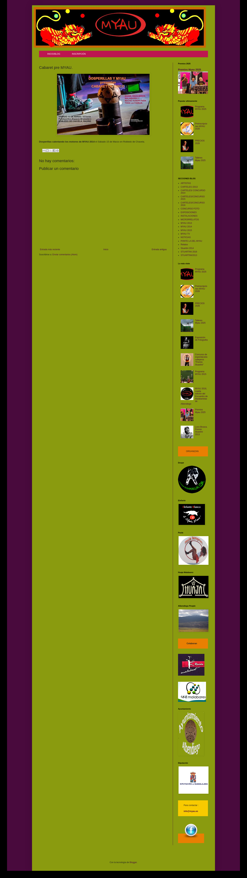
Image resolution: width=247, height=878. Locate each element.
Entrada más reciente (50, 249)
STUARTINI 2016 (189, 252)
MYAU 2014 (186, 226)
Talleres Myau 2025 (200, 159)
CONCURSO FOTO (190, 208)
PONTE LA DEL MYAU (191, 241)
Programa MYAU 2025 (200, 107)
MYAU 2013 (186, 223)
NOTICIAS (186, 237)
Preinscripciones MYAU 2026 (201, 126)
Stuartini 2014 (187, 248)
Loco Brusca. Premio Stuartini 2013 (201, 431)
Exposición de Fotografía (201, 338)
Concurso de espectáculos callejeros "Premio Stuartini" (201, 359)
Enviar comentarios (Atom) (64, 254)
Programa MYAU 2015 (200, 372)
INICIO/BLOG (53, 54)
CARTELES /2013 (189, 187)
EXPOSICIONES (189, 212)
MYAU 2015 (186, 230)
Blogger (133, 862)
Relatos (184, 244)
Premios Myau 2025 (189, 69)
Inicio (105, 249)
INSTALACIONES (189, 216)
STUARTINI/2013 (189, 255)
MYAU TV (185, 234)
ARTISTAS (186, 183)
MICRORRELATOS (190, 219)
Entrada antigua (159, 249)
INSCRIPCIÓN (79, 54)
